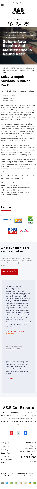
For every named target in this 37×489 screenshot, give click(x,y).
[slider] (10, 333)
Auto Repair (6, 450)
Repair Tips (5, 453)
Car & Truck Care (12, 346)
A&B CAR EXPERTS (11, 32)
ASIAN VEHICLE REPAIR (27, 70)
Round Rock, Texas (13, 349)
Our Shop (5, 447)
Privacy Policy (29, 476)
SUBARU (20, 37)
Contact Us (5, 456)
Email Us (32, 461)
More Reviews (9, 271)
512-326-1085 (15, 413)
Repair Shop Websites (24, 473)
